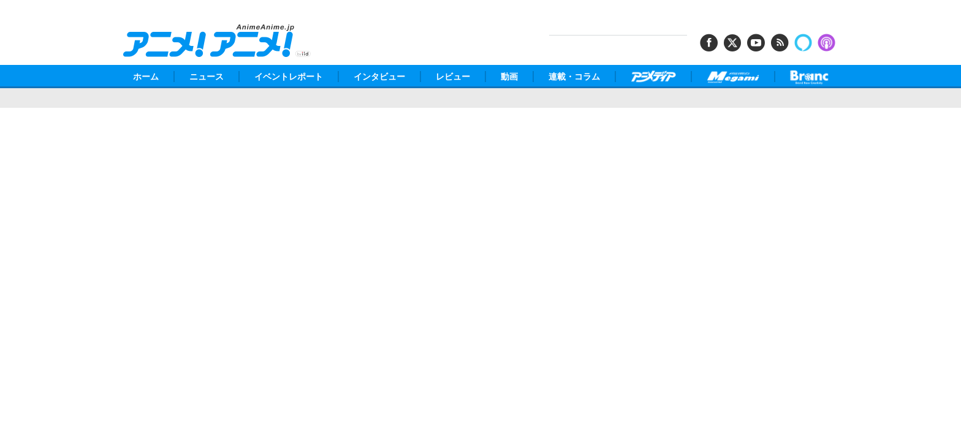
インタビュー (379, 76)
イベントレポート (288, 76)
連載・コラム (574, 76)
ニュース (206, 76)
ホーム (146, 76)
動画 (509, 76)
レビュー (453, 76)
